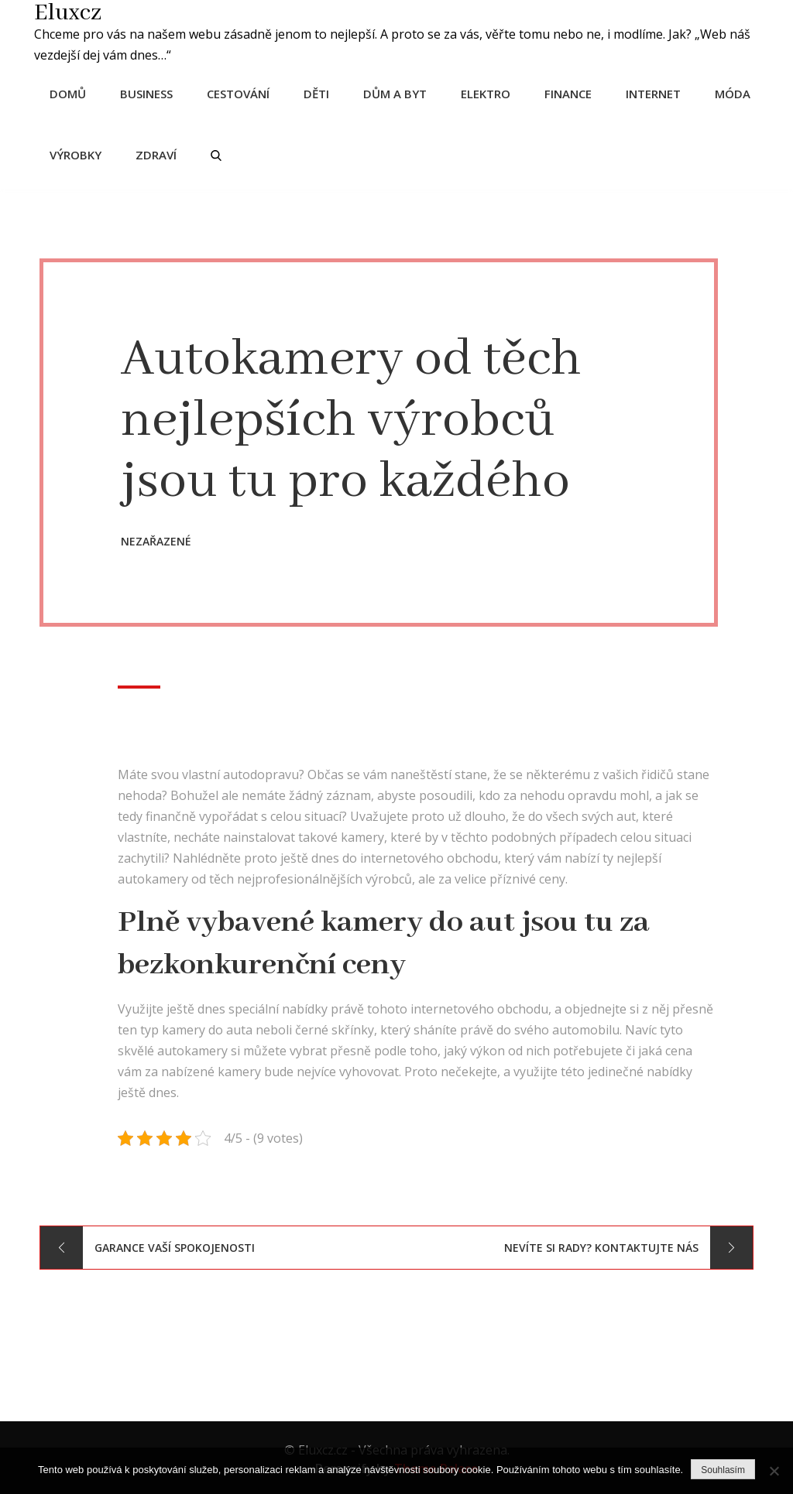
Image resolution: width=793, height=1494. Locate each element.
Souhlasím (723, 1470)
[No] (773, 1471)
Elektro (490, 92)
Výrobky (80, 153)
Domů (72, 92)
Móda (737, 92)
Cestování (242, 92)
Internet (657, 92)
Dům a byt (399, 92)
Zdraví (160, 153)
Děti (321, 92)
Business (151, 92)
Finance (572, 92)
